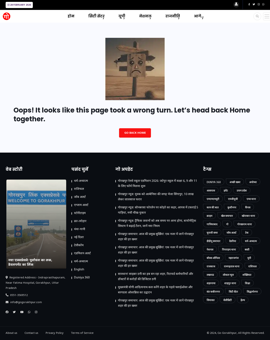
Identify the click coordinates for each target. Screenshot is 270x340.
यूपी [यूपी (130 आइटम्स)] (249, 257)
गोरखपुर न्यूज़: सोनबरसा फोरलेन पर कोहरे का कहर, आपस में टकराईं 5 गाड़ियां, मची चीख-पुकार (158, 210)
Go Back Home (135, 133)
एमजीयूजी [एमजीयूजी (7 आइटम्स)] (233, 199)
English (79, 270)
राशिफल (79, 189)
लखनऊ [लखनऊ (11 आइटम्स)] (210, 274)
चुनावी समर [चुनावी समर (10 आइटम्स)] (212, 232)
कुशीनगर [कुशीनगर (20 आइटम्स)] (231, 207)
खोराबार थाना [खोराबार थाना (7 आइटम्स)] (248, 215)
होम (71, 16)
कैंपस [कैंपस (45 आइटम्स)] (247, 207)
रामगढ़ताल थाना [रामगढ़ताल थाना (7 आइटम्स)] (231, 266)
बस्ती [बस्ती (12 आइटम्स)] (247, 249)
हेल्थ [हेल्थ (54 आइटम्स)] (243, 300)
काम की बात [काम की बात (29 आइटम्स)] (213, 207)
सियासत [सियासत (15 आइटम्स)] (210, 300)
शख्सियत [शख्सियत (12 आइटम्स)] (246, 274)
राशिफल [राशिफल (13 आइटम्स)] (252, 266)
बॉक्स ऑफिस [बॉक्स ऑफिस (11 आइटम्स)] (213, 257)
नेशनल (145, 16)
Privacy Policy (55, 333)
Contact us (31, 333)
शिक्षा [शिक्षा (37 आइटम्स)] (247, 283)
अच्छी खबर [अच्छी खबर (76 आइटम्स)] (235, 182)
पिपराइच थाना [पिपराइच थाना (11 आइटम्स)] (229, 249)
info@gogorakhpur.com (24, 302)
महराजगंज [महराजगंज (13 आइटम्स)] (233, 257)
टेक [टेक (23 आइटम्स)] (246, 232)
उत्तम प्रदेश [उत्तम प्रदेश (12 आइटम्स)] (242, 190)
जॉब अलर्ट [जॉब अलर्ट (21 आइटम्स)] (231, 232)
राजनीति (172, 16)
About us (11, 333)
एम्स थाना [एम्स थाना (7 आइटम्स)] (251, 199)
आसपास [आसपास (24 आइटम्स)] (211, 190)
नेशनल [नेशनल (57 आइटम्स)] (210, 249)
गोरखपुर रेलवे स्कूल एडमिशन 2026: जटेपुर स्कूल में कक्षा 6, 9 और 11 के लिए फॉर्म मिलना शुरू (157, 183)
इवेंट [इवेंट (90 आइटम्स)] (226, 190)
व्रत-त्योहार (80, 221)
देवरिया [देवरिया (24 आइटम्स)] (232, 241)
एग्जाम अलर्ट (81, 205)
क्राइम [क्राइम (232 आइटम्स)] (209, 215)
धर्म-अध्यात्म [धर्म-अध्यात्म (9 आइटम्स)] (251, 241)
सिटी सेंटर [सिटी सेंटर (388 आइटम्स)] (233, 291)
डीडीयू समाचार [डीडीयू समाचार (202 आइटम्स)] (213, 241)
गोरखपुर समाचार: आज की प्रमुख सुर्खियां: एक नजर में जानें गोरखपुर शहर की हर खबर (156, 237)
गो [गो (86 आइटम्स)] (227, 224)
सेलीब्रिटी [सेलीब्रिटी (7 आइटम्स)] (227, 300)
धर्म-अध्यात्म (81, 181)
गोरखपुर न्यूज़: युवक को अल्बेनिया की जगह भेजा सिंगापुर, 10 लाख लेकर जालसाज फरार (156, 197)
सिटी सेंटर (96, 16)
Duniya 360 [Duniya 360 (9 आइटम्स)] (214, 182)
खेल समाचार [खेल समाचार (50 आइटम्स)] (227, 215)
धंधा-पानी (79, 229)
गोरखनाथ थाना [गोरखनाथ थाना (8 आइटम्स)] (244, 224)
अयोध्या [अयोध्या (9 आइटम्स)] (253, 182)
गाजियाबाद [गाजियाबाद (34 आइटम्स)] (212, 224)
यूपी (121, 16)
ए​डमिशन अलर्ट (82, 254)
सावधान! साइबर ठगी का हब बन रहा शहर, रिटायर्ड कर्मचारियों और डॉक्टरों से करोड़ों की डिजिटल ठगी (155, 276)
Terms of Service (82, 333)
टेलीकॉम (79, 246)
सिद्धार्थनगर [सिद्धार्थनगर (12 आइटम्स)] (252, 291)
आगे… (199, 16)
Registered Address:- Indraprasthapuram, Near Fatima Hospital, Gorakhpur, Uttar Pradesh (35, 283)
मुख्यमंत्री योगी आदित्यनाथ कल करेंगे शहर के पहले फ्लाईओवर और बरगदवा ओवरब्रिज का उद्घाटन (155, 290)
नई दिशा (79, 237)
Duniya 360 (82, 278)
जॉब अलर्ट (80, 197)
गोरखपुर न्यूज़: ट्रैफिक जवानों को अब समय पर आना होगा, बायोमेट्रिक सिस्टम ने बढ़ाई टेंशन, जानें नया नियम (157, 223)
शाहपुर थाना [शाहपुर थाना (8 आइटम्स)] (230, 283)
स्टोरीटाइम (80, 213)
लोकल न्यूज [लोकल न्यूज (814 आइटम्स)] (228, 274)
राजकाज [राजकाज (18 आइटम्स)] (211, 266)
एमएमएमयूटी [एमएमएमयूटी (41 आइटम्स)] (213, 199)
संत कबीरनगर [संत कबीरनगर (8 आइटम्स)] (213, 291)
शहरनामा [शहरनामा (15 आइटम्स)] (211, 283)
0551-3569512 (17, 295)
